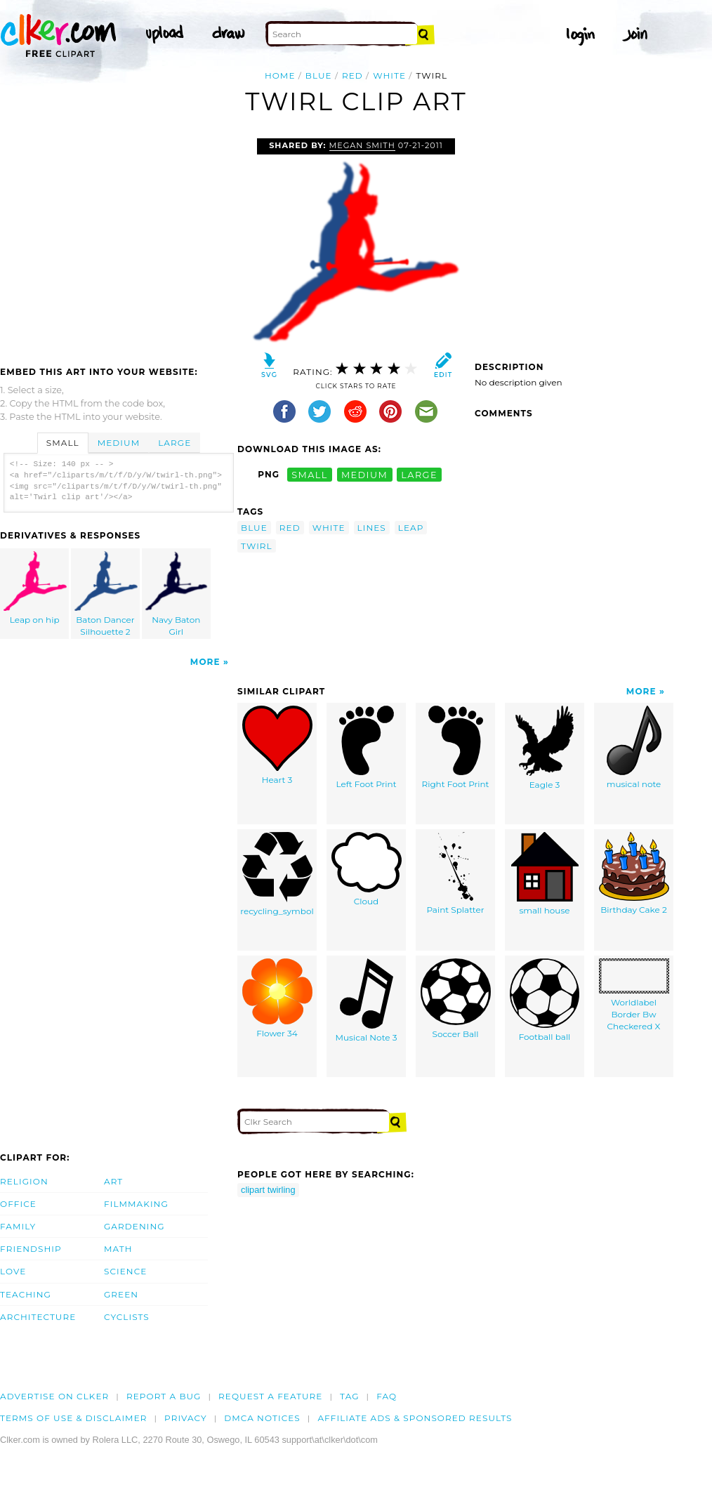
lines (371, 527)
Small (62, 442)
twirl (256, 546)
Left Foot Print (366, 747)
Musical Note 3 (366, 1000)
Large (174, 442)
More (205, 661)
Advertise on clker (54, 1396)
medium (364, 474)
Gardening (134, 1226)
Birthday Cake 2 (634, 873)
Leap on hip (35, 588)
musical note (634, 747)
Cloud (366, 869)
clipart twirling (268, 1189)
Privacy (185, 1418)
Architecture (38, 1317)
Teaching (25, 1294)
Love (13, 1271)
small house (545, 874)
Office (18, 1204)
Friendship (31, 1248)
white (389, 75)
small (309, 474)
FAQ (386, 1396)
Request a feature (270, 1396)
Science (125, 1271)
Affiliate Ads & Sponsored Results (414, 1418)
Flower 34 (277, 998)
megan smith (362, 145)
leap (411, 527)
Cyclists (127, 1317)
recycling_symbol (277, 874)
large (419, 474)
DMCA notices (262, 1418)
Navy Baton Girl (176, 594)
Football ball (544, 1000)
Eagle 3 (544, 748)
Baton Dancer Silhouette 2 (106, 594)
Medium (119, 442)
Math (118, 1248)
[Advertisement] (118, 243)
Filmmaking (136, 1204)
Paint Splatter (455, 873)
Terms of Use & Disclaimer (73, 1418)
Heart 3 (277, 745)
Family (18, 1226)
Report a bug (164, 1396)
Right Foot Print (455, 747)
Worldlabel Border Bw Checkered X (634, 994)
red (352, 75)
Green (121, 1294)
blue (318, 75)
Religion (24, 1181)
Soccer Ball (456, 998)
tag (349, 1396)
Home (280, 75)
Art (113, 1181)
